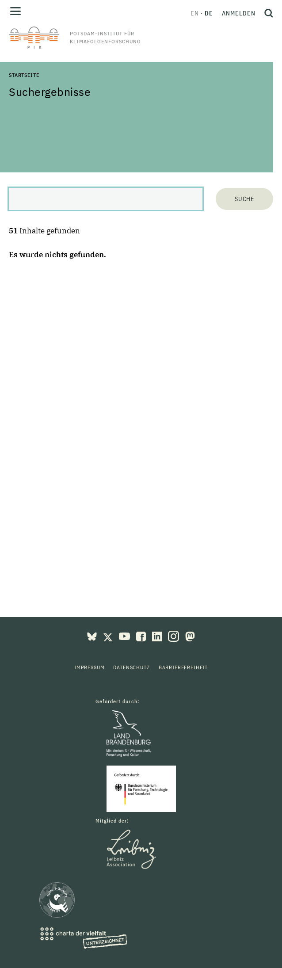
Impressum (89, 667)
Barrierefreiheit (183, 667)
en (195, 13)
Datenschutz (131, 667)
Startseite (24, 75)
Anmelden (238, 13)
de (209, 13)
